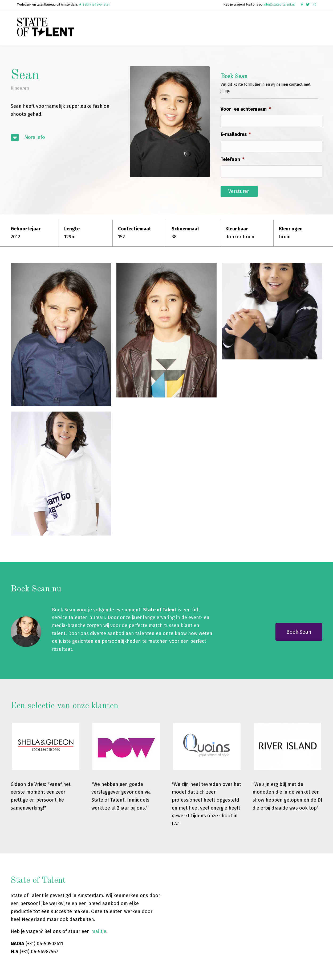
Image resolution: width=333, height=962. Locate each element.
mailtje (98, 896)
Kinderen (20, 99)
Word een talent (261, 25)
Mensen (227, 25)
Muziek (204, 25)
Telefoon (232, 171)
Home (130, 25)
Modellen (153, 25)
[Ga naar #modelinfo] (65, 149)
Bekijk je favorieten (94, 4)
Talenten (180, 25)
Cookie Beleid (292, 954)
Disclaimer (272, 954)
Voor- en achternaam (246, 120)
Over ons (296, 25)
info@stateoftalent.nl (279, 4)
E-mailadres (236, 146)
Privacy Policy (252, 954)
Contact (132, 40)
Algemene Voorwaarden (222, 954)
